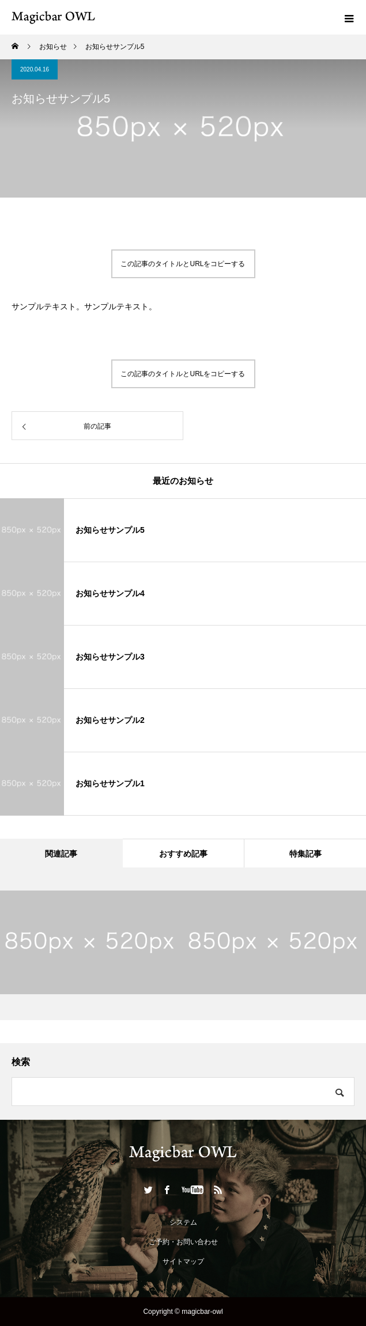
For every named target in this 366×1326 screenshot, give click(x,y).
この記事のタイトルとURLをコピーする (182, 264)
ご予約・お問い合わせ (183, 1242)
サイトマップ (183, 1261)
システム (183, 1222)
